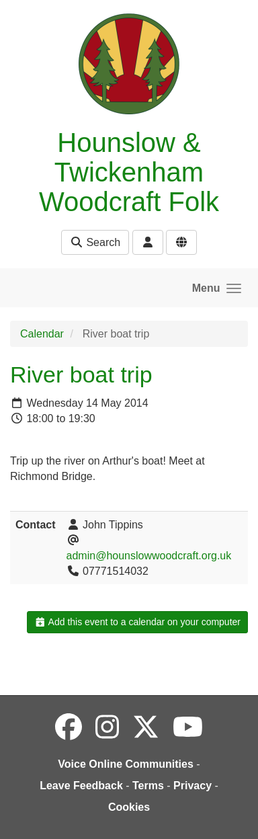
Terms (148, 785)
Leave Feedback (81, 785)
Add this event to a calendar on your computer (137, 621)
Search (95, 242)
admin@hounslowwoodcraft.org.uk (149, 555)
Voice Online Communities (126, 764)
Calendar (42, 333)
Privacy (192, 785)
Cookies (129, 807)
